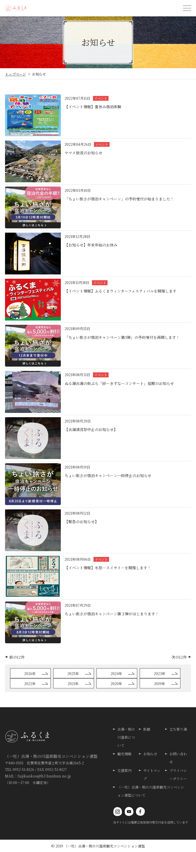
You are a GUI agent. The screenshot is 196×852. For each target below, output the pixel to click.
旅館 (146, 729)
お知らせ (150, 753)
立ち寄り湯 (178, 729)
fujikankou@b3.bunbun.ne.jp (44, 775)
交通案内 (124, 770)
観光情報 (124, 753)
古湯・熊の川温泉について (126, 737)
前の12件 (17, 657)
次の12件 (179, 657)
